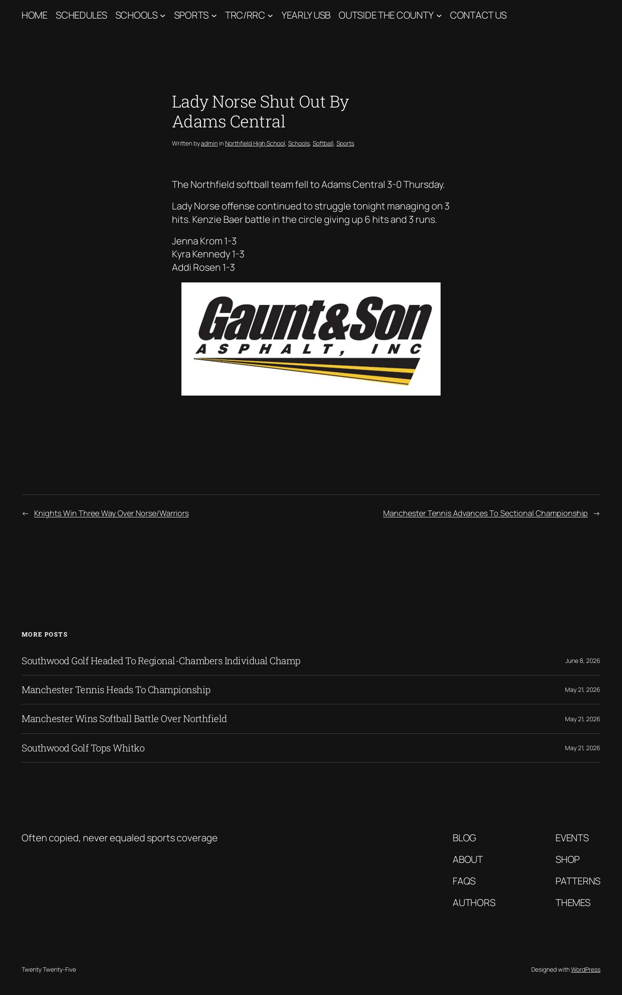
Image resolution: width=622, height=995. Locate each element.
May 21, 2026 (582, 689)
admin (209, 143)
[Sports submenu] (214, 15)
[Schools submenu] (162, 15)
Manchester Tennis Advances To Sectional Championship (485, 513)
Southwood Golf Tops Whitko (83, 748)
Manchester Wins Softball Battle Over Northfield (124, 718)
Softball (323, 143)
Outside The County (386, 15)
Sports (191, 15)
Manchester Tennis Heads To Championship (116, 689)
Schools (136, 15)
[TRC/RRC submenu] (270, 15)
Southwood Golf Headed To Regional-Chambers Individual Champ (161, 660)
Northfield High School (255, 143)
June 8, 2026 (582, 660)
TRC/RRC (245, 15)
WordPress (585, 969)
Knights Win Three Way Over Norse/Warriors (111, 513)
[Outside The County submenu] (439, 15)
